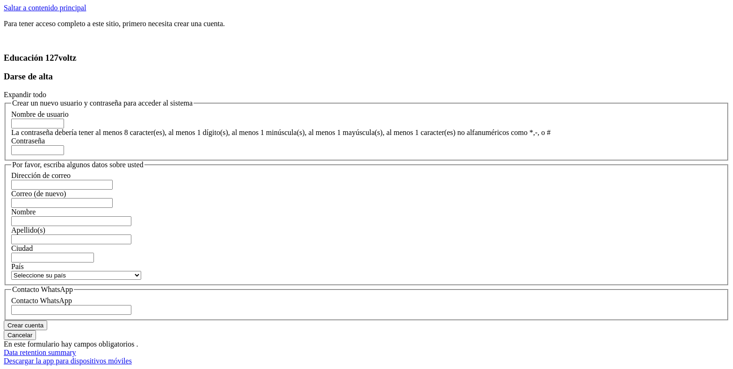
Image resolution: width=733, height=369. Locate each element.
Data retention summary (40, 352)
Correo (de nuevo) (38, 194)
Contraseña (28, 141)
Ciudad (22, 248)
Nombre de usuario (40, 114)
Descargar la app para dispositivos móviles (68, 361)
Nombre (23, 212)
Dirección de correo (41, 175)
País (17, 266)
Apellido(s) (28, 230)
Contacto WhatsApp (41, 301)
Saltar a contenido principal (45, 8)
